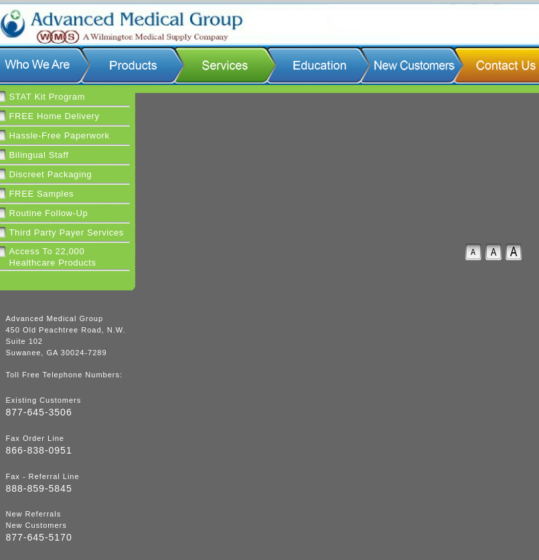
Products (132, 64)
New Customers (411, 64)
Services (224, 64)
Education (318, 64)
